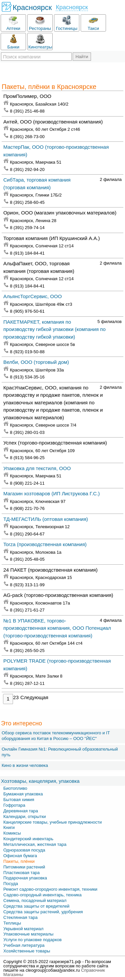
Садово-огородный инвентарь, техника (42, 894)
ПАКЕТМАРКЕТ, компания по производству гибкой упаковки (54, 329)
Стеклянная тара (20, 917)
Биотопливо (15, 788)
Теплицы (12, 923)
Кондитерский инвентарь (28, 838)
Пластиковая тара (21, 872)
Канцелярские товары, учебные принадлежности (52, 822)
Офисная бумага (20, 855)
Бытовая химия (18, 799)
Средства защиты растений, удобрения (43, 911)
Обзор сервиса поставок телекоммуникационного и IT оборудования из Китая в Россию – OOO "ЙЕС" (56, 735)
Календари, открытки (24, 816)
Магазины (13, 974)
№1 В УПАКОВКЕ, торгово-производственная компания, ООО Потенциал (57, 628)
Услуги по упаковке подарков (32, 939)
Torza (45, 544)
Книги (9, 827)
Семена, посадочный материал (34, 900)
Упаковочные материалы (28, 934)
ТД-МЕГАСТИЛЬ (45, 519)
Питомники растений (24, 866)
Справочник (93, 970)
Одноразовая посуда (24, 850)
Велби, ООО (36, 362)
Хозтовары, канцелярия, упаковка (40, 781)
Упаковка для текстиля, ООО (37, 468)
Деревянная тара (20, 810)
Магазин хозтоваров (51, 493)
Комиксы (12, 833)
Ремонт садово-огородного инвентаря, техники (50, 889)
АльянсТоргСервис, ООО (32, 296)
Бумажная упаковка (23, 793)
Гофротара (14, 805)
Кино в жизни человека (25, 765)
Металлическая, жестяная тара (34, 844)
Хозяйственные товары (26, 950)
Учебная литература (24, 945)
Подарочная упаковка (25, 877)
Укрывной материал (23, 928)
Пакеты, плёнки (19, 861)
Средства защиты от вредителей (36, 906)
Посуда (10, 883)
